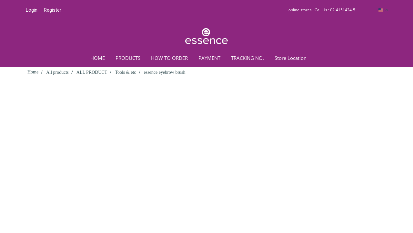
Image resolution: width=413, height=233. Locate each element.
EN (383, 10)
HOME (97, 58)
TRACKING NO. (247, 58)
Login (31, 10)
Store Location (291, 58)
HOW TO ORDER (169, 58)
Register (52, 10)
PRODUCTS (128, 58)
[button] (321, 58)
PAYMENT (209, 58)
